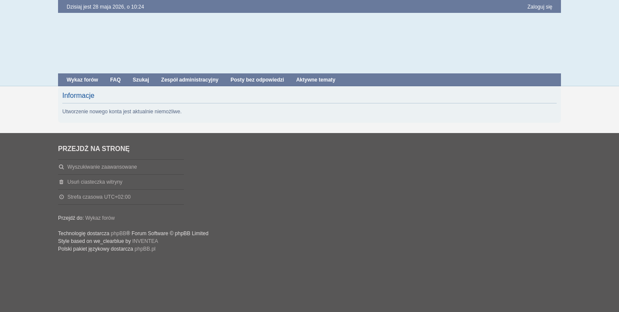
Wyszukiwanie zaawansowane (102, 167)
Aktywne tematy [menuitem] (315, 80)
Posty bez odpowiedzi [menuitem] (257, 80)
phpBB (118, 233)
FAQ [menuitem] (115, 80)
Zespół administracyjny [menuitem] (189, 80)
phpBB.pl (145, 249)
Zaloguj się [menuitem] (539, 6)
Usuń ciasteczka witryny (95, 182)
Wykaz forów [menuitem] (82, 80)
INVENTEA (145, 241)
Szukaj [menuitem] (141, 80)
